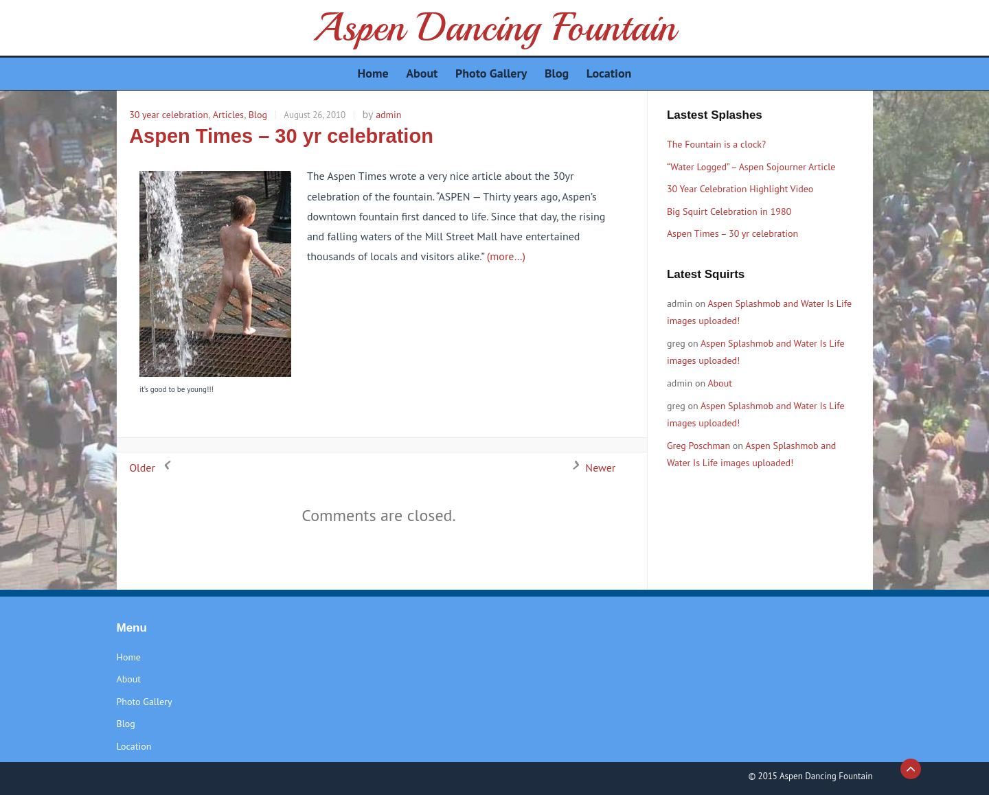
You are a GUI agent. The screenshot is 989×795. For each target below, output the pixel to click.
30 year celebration (168, 114)
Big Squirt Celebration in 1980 (729, 211)
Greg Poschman (698, 445)
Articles (228, 114)
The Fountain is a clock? (716, 144)
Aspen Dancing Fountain (494, 27)
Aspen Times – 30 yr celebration (281, 136)
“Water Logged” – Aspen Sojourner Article (751, 167)
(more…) (506, 256)
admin (388, 114)
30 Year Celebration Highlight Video (740, 189)
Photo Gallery (144, 701)
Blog (258, 114)
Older (152, 467)
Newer (590, 467)
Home (129, 657)
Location (134, 746)
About (719, 383)
